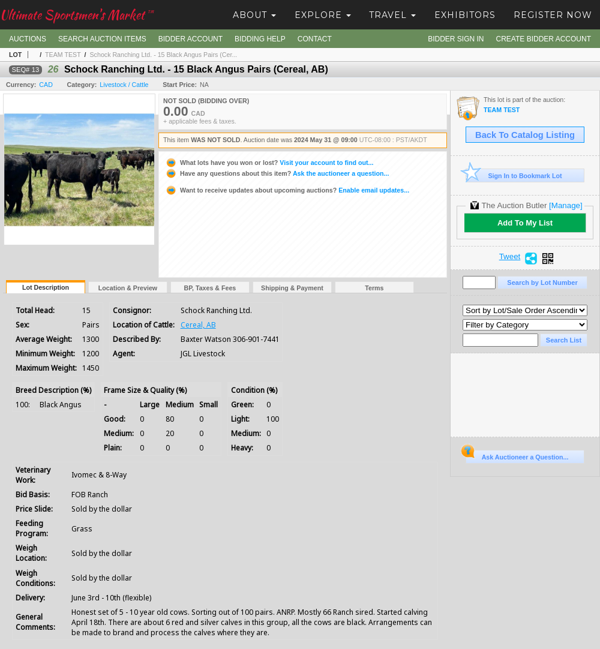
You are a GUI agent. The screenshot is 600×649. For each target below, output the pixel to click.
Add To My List (525, 222)
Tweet (510, 257)
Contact (315, 39)
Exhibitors (465, 15)
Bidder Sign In (456, 39)
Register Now (553, 15)
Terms (374, 288)
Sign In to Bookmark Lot (514, 175)
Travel (392, 15)
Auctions (27, 39)
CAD (46, 84)
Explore (323, 15)
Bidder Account (190, 39)
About (254, 15)
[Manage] (565, 205)
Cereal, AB (198, 325)
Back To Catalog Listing (525, 135)
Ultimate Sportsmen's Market (77, 14)
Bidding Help (260, 39)
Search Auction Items (102, 39)
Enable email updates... (287, 190)
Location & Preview (127, 288)
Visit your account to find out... (269, 162)
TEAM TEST (63, 54)
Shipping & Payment (292, 288)
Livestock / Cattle (124, 84)
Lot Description (45, 287)
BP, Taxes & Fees (210, 288)
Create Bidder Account (543, 39)
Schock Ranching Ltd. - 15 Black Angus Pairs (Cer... (164, 54)
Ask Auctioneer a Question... (517, 455)
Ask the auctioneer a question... (277, 173)
